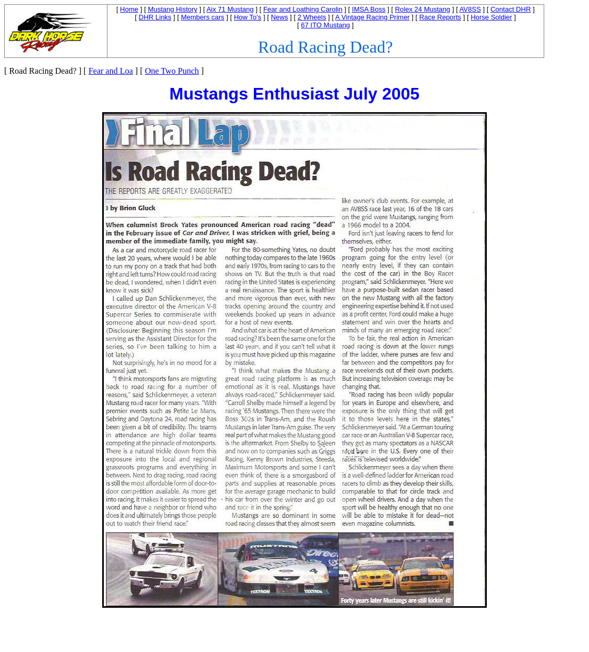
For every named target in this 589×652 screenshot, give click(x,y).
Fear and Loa (111, 70)
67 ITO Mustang (325, 25)
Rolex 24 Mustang (422, 9)
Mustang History (173, 9)
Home (129, 9)
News (279, 17)
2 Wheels (312, 17)
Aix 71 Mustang (230, 9)
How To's (247, 17)
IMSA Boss (369, 9)
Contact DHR (510, 9)
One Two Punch (172, 70)
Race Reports (440, 17)
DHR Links (155, 17)
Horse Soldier (491, 17)
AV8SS (470, 9)
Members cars (202, 17)
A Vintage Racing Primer (372, 17)
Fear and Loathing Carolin (302, 9)
